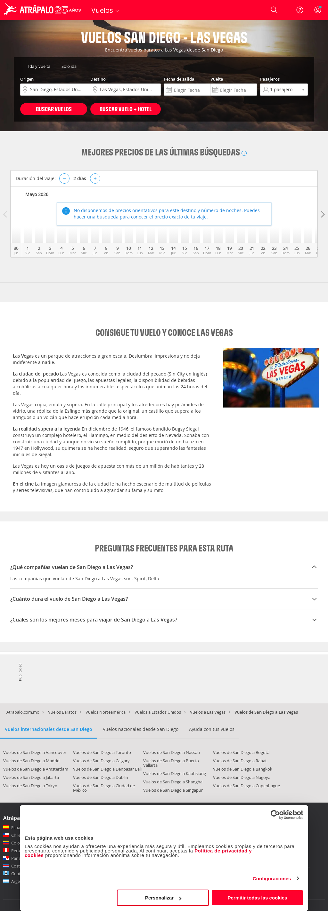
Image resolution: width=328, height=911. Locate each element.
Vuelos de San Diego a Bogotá (241, 752)
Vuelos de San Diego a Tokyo (30, 785)
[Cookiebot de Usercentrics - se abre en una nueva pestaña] (275, 815)
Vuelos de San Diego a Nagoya (241, 777)
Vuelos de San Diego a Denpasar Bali (107, 769)
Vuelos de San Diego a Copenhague (246, 785)
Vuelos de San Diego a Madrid (31, 761)
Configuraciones (272, 878)
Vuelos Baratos (62, 712)
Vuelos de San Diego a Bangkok (242, 769)
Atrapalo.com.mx (22, 712)
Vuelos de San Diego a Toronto (102, 752)
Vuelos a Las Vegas (208, 712)
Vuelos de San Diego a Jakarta (31, 777)
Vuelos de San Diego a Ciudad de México (104, 788)
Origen (27, 79)
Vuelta (216, 79)
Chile (15, 835)
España (18, 827)
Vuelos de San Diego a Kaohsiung (174, 773)
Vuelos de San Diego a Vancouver (34, 752)
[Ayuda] (300, 10)
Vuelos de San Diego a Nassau (171, 752)
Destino (98, 79)
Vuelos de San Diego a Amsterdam (35, 769)
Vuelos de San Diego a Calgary (101, 761)
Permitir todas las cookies (257, 897)
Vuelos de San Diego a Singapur (173, 790)
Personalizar (163, 897)
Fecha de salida (179, 79)
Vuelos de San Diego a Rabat (240, 761)
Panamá (19, 858)
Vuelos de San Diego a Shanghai (173, 782)
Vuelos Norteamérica (106, 712)
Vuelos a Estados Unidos (158, 712)
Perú (15, 850)
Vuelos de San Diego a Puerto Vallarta (171, 763)
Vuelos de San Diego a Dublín (100, 777)
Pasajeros (270, 79)
